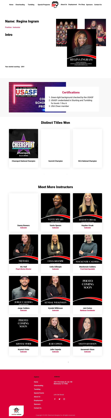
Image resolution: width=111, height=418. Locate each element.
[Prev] (44, 174)
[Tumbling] (31, 5)
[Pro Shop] (82, 5)
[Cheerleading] (20, 5)
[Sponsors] (89, 5)
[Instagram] (64, 399)
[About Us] (64, 5)
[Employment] (72, 5)
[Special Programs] (44, 5)
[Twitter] (59, 399)
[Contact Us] (98, 5)
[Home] (11, 5)
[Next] (67, 174)
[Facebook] (55, 399)
